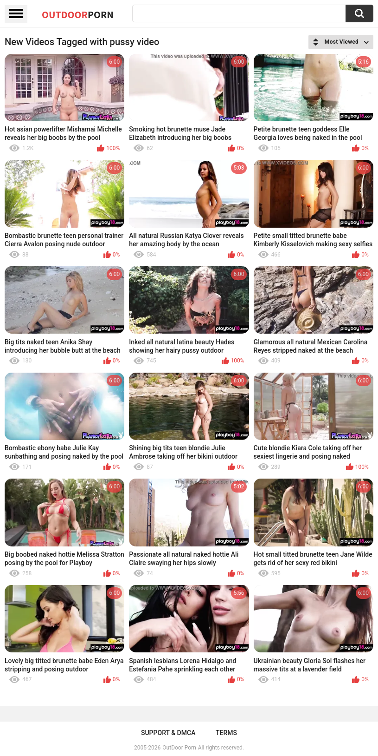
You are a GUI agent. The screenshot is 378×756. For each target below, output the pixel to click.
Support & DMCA (168, 732)
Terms (226, 732)
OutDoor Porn (179, 747)
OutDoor (78, 14)
